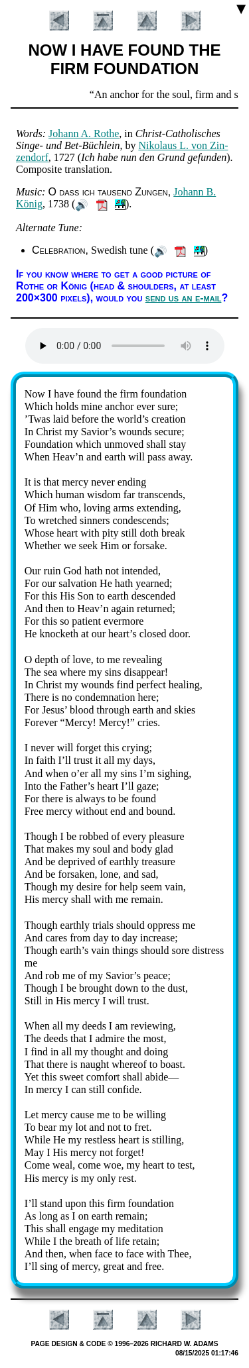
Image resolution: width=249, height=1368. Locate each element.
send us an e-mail (183, 297)
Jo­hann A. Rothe (83, 133)
